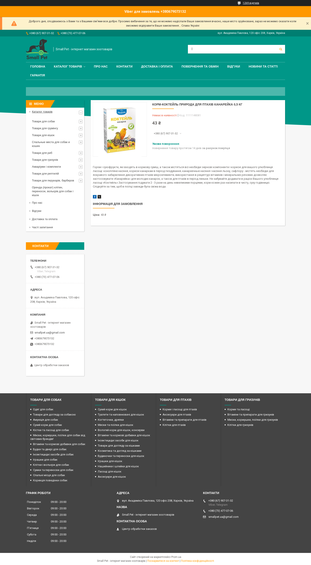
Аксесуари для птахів (177, 414)
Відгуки (233, 66)
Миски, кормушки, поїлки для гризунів (252, 419)
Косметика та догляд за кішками (119, 450)
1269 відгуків (251, 3)
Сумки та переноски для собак (53, 470)
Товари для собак (43, 121)
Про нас (101, 66)
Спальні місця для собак (49, 475)
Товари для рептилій (45, 173)
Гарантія (37, 75)
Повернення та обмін (200, 66)
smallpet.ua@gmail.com (50, 332)
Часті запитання (42, 227)
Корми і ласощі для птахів (180, 409)
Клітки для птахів (174, 425)
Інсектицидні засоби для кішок (118, 440)
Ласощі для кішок (109, 471)
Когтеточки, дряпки (111, 419)
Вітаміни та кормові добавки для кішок (124, 435)
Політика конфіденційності (197, 560)
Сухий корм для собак (47, 425)
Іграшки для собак (45, 459)
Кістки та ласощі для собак (51, 430)
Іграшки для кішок (110, 461)
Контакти (124, 66)
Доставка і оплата (157, 66)
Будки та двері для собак (50, 449)
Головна (37, 66)
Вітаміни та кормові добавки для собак (59, 444)
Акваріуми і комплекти (46, 166)
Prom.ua (176, 557)
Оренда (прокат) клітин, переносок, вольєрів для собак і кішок (52, 191)
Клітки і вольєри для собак (51, 464)
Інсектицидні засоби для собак (53, 454)
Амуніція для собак (45, 419)
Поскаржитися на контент (163, 560)
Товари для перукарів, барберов (53, 180)
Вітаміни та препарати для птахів (184, 419)
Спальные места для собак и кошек (51, 144)
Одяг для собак (43, 409)
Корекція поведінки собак (50, 480)
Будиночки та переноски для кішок (121, 456)
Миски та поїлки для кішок (115, 425)
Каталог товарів (68, 66)
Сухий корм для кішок (112, 409)
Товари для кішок (43, 135)
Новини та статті (263, 66)
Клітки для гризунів (240, 425)
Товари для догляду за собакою (54, 414)
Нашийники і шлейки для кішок (118, 466)
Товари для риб (42, 152)
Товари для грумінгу (45, 128)
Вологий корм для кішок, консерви (121, 430)
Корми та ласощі (238, 409)
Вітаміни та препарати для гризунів (250, 414)
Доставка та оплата (44, 219)
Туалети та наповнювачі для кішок (121, 414)
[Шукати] (280, 49)
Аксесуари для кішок (112, 476)
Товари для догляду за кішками (119, 445)
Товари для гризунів (45, 159)
